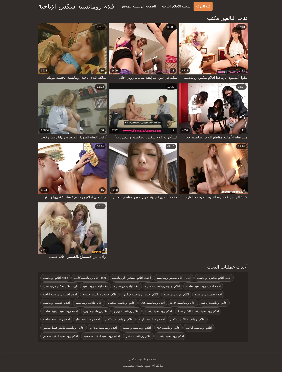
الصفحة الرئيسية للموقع (137, 6)
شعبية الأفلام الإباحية (173, 6)
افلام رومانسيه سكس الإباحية (75, 6)
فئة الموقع (201, 6)
